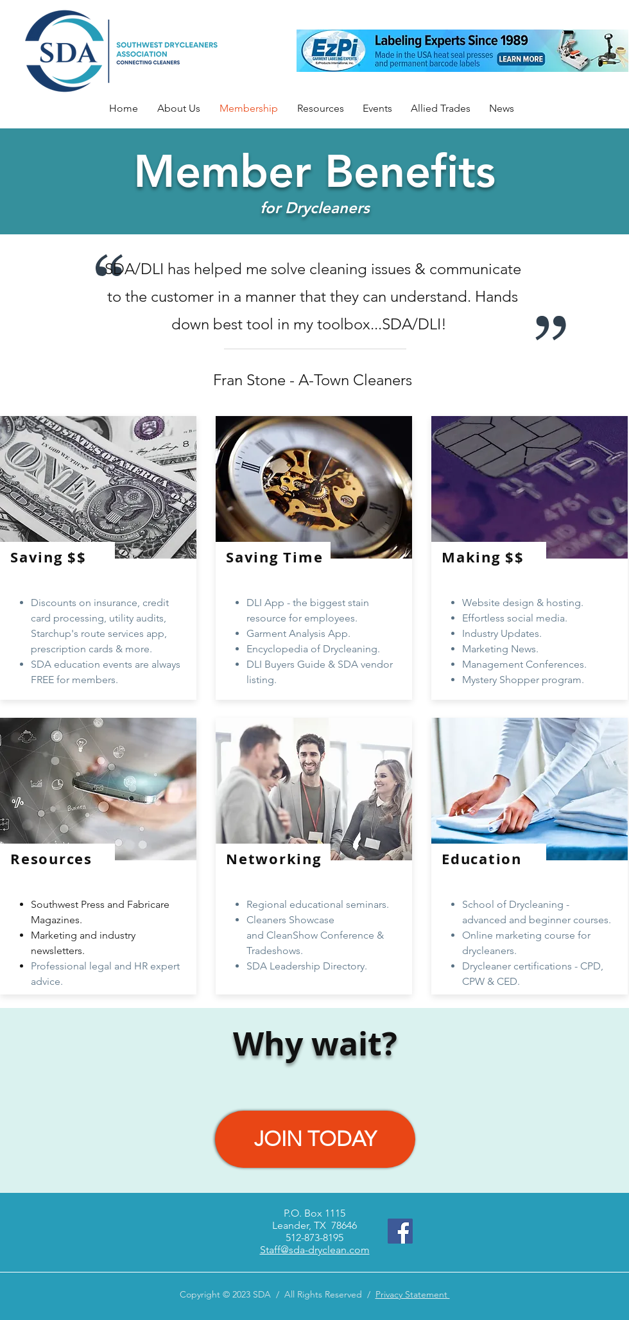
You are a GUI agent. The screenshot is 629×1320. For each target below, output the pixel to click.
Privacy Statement (412, 1294)
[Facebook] (400, 1231)
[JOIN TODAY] (315, 1139)
